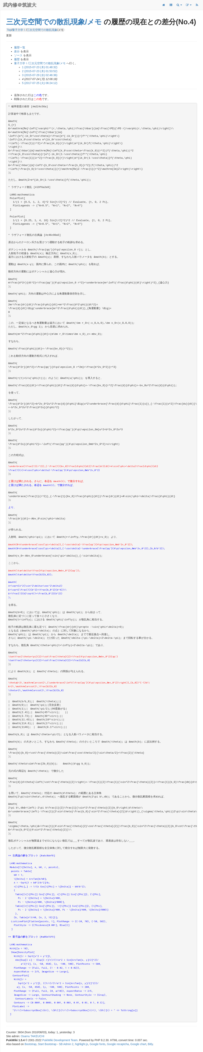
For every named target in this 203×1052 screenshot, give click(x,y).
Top (9, 29)
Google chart (138, 1044)
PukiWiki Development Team (60, 1040)
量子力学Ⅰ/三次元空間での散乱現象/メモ (40, 63)
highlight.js (81, 1044)
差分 (17, 51)
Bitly (150, 1044)
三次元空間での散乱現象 (42, 29)
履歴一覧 (19, 47)
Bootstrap (30, 1044)
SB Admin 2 (66, 1044)
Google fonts (97, 1044)
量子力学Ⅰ (19, 29)
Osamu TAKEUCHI (32, 1036)
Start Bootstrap (47, 1044)
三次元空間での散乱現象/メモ (54, 22)
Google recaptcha (118, 1044)
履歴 (17, 59)
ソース (18, 55)
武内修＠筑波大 (19, 5)
